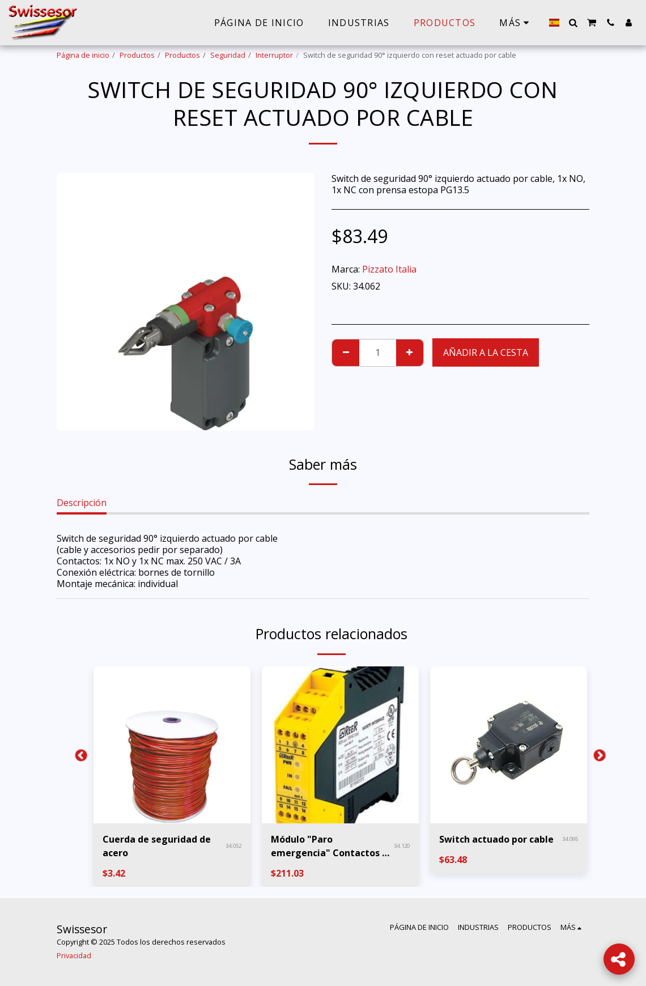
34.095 (570, 839)
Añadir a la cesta (485, 352)
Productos (137, 55)
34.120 (402, 845)
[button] (572, 22)
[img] (172, 744)
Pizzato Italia (389, 269)
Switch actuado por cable (496, 839)
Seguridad (227, 55)
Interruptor (274, 55)
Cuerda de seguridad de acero (157, 846)
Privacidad (74, 955)
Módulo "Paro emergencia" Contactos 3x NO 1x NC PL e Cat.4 (331, 846)
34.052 (233, 845)
